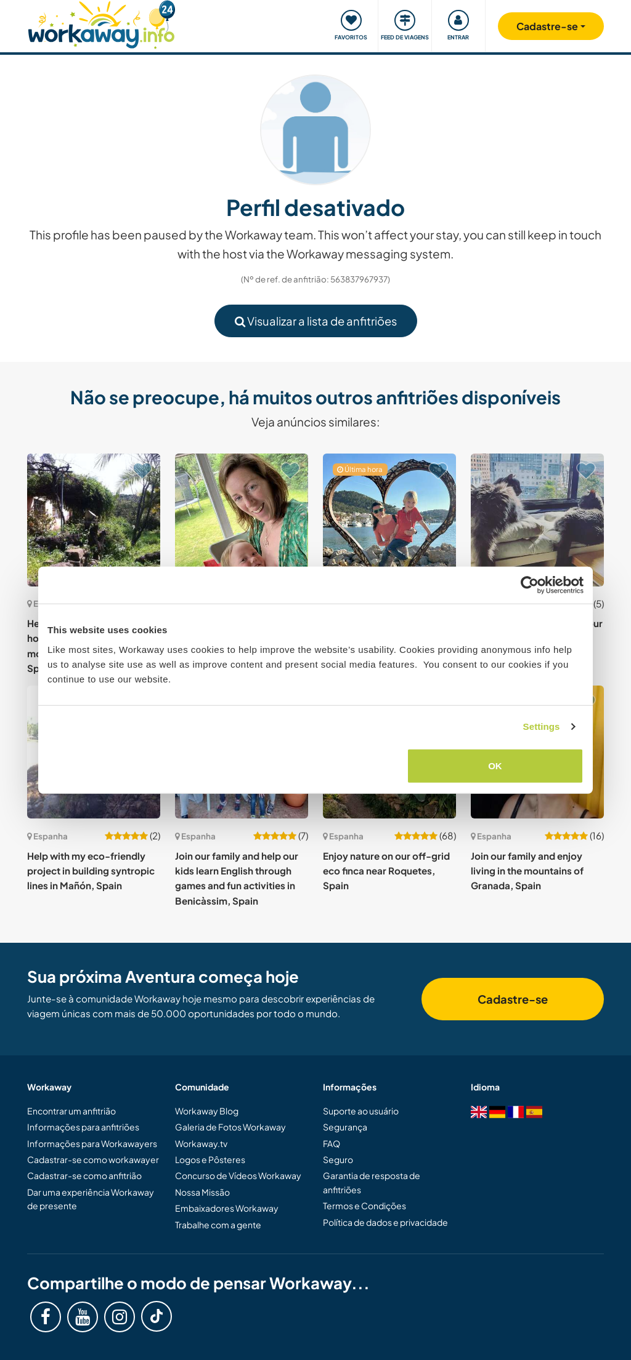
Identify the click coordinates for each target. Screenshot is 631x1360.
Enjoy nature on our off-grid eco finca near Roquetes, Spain (386, 871)
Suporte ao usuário (361, 1110)
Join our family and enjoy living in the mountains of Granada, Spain (527, 871)
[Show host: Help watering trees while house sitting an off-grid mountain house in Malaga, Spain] (93, 520)
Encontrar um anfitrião (71, 1110)
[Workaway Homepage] (101, 23)
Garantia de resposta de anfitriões (371, 1182)
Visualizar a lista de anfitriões (316, 321)
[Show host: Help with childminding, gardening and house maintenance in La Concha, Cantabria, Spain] (241, 520)
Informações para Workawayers (92, 1143)
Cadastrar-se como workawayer (93, 1159)
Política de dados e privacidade (385, 1222)
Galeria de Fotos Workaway (230, 1126)
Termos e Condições (364, 1205)
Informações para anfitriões (83, 1126)
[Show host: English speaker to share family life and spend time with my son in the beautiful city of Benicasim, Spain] (389, 520)
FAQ (331, 1143)
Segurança (345, 1126)
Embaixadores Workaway (227, 1208)
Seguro (338, 1159)
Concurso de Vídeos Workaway (238, 1175)
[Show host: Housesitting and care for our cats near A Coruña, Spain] (537, 520)
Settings (541, 726)
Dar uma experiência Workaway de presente (90, 1198)
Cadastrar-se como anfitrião (84, 1175)
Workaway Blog (206, 1110)
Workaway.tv (201, 1143)
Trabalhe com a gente (218, 1224)
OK (495, 765)
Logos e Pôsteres (210, 1159)
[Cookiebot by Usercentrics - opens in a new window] (530, 585)
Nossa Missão (202, 1192)
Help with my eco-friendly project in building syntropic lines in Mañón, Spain (91, 871)
